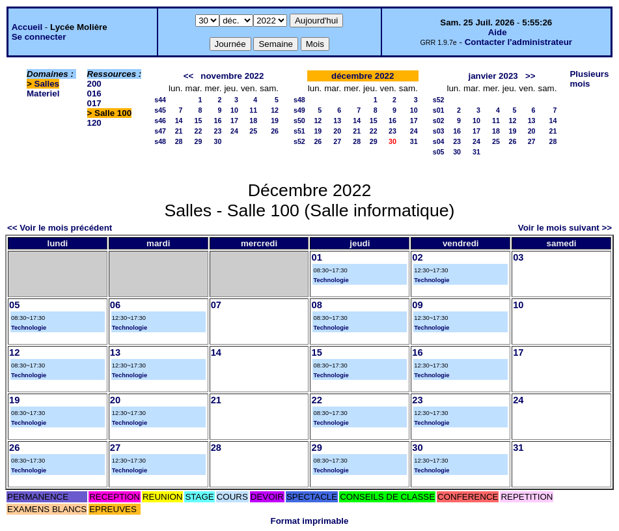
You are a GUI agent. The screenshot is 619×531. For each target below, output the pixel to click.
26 (275, 131)
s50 (299, 120)
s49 (299, 110)
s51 (299, 131)
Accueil (27, 27)
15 (198, 120)
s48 (160, 141)
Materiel (43, 93)
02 (417, 257)
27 (337, 141)
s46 (160, 120)
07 (216, 305)
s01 (439, 110)
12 (275, 110)
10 (234, 110)
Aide (497, 32)
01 (316, 257)
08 (316, 305)
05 (14, 305)
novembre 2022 (232, 76)
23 (218, 131)
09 (417, 305)
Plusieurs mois (589, 79)
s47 (160, 131)
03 (518, 257)
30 (218, 141)
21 (179, 131)
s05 (439, 152)
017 (94, 103)
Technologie (330, 280)
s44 (160, 100)
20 (337, 131)
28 (179, 141)
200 (94, 84)
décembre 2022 (362, 76)
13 (337, 120)
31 (414, 141)
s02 (439, 120)
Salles (47, 84)
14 (179, 120)
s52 (299, 141)
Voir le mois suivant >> (565, 228)
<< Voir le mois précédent (59, 228)
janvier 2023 (492, 76)
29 (198, 141)
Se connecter (39, 37)
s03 (439, 131)
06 (115, 305)
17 (234, 120)
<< (189, 76)
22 (198, 131)
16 (218, 120)
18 (253, 120)
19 (275, 120)
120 (94, 123)
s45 (160, 110)
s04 (439, 141)
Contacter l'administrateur (518, 42)
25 (253, 131)
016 (94, 93)
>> (530, 76)
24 (234, 131)
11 (253, 110)
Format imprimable (310, 521)
